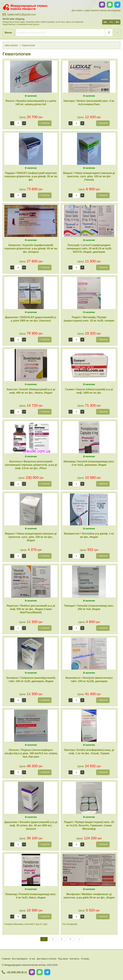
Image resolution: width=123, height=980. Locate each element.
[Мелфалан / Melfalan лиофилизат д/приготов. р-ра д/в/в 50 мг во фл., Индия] (88, 870)
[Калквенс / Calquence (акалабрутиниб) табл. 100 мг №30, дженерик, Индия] (30, 654)
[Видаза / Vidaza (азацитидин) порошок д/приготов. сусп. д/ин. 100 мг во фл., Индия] (30, 509)
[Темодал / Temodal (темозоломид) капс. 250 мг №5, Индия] (88, 581)
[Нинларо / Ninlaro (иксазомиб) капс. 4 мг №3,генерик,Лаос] (88, 77)
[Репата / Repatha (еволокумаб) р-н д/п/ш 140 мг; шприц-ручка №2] (30, 77)
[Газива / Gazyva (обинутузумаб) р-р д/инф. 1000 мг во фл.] (88, 365)
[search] (64, 32)
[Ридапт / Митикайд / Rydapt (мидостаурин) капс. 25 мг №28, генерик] (88, 293)
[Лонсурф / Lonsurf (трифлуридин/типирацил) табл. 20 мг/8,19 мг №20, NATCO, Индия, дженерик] (88, 221)
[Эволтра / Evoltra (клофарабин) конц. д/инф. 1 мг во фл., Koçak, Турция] (88, 726)
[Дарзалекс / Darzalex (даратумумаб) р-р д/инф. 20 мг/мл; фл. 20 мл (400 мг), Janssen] (30, 798)
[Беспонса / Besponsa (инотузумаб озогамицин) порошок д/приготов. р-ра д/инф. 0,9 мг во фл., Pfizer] (30, 437)
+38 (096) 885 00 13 (14, 972)
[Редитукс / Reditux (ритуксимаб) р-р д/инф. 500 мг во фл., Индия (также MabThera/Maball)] (30, 581)
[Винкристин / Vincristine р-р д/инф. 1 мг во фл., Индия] (88, 509)
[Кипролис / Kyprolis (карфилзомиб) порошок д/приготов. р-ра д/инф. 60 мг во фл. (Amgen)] (30, 221)
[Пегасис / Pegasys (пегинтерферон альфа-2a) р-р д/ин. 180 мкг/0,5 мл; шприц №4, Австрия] (30, 726)
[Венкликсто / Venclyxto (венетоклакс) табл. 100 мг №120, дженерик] (88, 654)
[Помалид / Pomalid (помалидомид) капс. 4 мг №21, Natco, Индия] (30, 870)
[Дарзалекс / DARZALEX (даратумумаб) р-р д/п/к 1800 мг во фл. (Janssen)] (30, 293)
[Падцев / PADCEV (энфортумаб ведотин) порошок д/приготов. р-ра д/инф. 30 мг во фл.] (30, 149)
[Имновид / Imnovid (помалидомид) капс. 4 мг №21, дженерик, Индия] (88, 437)
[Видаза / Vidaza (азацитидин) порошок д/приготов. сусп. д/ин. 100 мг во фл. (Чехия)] (88, 149)
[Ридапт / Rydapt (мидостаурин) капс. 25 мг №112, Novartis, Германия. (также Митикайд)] (88, 798)
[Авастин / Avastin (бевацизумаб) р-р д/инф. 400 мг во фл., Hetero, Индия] (30, 365)
